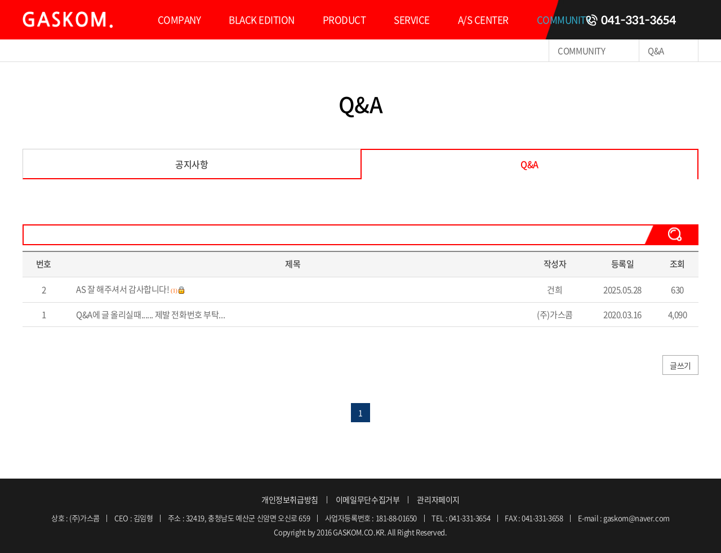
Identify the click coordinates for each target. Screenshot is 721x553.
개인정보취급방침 (289, 499)
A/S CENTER (483, 19)
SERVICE (411, 19)
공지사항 (191, 164)
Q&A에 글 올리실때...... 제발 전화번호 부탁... (150, 314)
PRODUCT (344, 19)
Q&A (529, 164)
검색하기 (671, 234)
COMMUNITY (563, 19)
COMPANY (179, 19)
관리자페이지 (438, 499)
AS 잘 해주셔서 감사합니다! (122, 289)
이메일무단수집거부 (368, 499)
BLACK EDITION (261, 19)
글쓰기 (680, 365)
